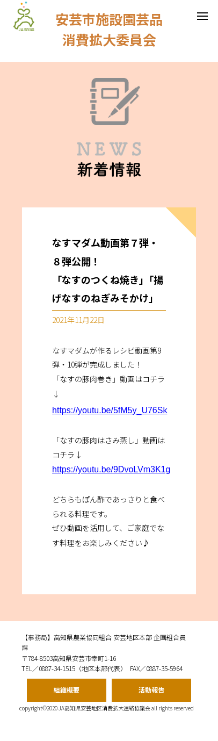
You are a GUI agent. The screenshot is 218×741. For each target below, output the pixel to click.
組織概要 (66, 689)
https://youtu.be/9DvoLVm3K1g (111, 469)
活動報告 (151, 689)
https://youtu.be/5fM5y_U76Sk (109, 410)
